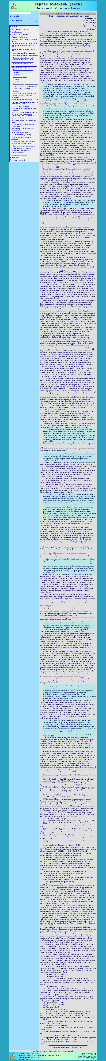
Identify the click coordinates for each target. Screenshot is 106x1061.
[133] (65, 759)
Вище (68, 1047)
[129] (52, 736)
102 (44, 845)
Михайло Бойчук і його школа (23, 74)
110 (44, 878)
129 (44, 1025)
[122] (80, 539)
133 (44, 1038)
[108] (55, 279)
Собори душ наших (17, 164)
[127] (82, 677)
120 (44, 988)
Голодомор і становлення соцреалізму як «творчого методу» (24, 70)
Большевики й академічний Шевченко (24, 126)
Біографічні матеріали (20, 30)
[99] (57, 167)
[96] (69, 117)
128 (44, 1021)
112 (44, 884)
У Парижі (16, 84)
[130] (55, 740)
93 (44, 787)
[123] (52, 572)
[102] (67, 206)
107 (44, 863)
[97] (56, 135)
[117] (66, 421)
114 (44, 954)
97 (44, 821)
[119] (56, 461)
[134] (74, 771)
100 (44, 835)
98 (44, 823)
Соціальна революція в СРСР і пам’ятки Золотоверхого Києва (24, 109)
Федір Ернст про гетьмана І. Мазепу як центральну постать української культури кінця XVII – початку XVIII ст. (24, 122)
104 (44, 853)
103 (44, 847)
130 (44, 1027)
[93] (87, 88)
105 (44, 857)
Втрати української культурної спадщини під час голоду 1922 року (23, 62)
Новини (14, 27)
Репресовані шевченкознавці (21, 154)
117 (44, 976)
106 (44, 859)
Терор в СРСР (17, 32)
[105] (63, 255)
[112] (48, 355)
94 (44, 795)
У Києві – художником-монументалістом (25, 91)
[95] (66, 104)
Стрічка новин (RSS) (17, 20)
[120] (93, 517)
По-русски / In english (17, 172)
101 (44, 841)
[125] (91, 628)
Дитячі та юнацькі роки (20, 81)
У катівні (16, 96)
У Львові (16, 86)
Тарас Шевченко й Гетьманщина (24, 151)
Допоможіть (53, 1051)
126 (44, 1009)
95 (44, 799)
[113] (59, 357)
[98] (51, 155)
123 (44, 1003)
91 (44, 775)
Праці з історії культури (20, 38)
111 (44, 882)
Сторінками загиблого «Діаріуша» (24, 55)
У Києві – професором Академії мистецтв (25, 89)
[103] (42, 222)
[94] (85, 100)
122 (44, 997)
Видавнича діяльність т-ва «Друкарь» (25, 58)
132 (44, 1035)
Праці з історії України (20, 35)
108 (44, 871)
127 (44, 1011)
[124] (75, 616)
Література (16, 79)
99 (44, 829)
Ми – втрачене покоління (19, 141)
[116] (63, 409)
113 (44, 905)
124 (44, 1005)
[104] (54, 233)
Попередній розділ (58, 1047)
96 (44, 819)
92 (44, 779)
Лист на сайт (14, 16)
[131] (42, 749)
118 (44, 978)
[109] (57, 298)
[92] (78, 80)
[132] (74, 755)
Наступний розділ (78, 1047)
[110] (42, 325)
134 (44, 1042)
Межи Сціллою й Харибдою (21, 94)
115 (44, 966)
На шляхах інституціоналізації (21, 144)
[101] (90, 196)
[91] (80, 66)
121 (44, 991)
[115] (82, 370)
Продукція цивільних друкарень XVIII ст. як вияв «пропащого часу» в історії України (24, 47)
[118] (50, 441)
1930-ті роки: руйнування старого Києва (24, 106)
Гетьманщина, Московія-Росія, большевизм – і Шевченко (22, 160)
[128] (74, 698)
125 (44, 1007)
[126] (79, 641)
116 (44, 974)
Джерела (16, 76)
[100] (70, 181)
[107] (61, 271)
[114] (81, 366)
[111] (92, 349)
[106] (85, 261)
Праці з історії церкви (19, 166)
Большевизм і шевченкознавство (24, 157)
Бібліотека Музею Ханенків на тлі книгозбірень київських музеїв (22, 66)
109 (44, 875)
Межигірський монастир (21, 113)
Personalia (15, 169)
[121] (62, 533)
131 (44, 1031)
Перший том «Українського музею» (24, 99)
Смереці (28, 1059)
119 (44, 986)
